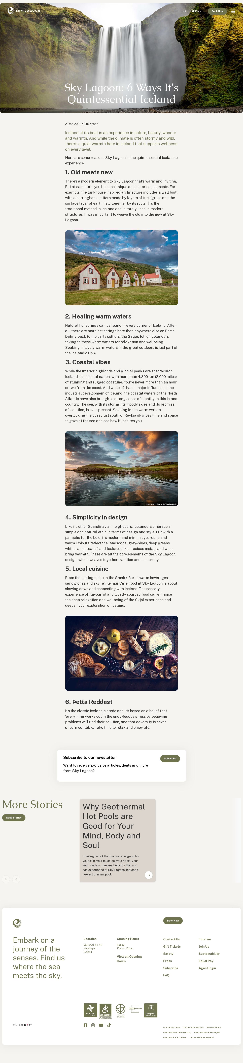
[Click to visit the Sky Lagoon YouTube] (101, 1025)
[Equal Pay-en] (120, 1011)
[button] (146, 875)
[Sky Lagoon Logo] (24, 10)
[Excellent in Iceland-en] (135, 1008)
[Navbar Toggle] (233, 11)
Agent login (207, 968)
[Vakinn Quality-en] (90, 1010)
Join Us (204, 946)
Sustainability (209, 953)
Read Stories (14, 817)
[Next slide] (16, 879)
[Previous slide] (6, 879)
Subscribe (170, 758)
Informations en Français (207, 1032)
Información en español (202, 1037)
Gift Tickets (172, 946)
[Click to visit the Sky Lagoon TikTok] (109, 1025)
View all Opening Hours (129, 959)
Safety (168, 953)
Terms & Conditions (193, 1027)
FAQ (166, 975)
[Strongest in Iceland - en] (150, 1010)
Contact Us (171, 939)
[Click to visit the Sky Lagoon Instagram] (93, 1025)
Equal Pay (206, 961)
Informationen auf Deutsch (177, 1032)
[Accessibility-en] (105, 1011)
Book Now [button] (173, 920)
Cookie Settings (171, 1027)
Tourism (205, 939)
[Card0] (118, 840)
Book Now (217, 11)
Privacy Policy (214, 1027)
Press (167, 961)
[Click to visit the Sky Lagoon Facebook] (85, 1025)
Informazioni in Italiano (175, 1037)
